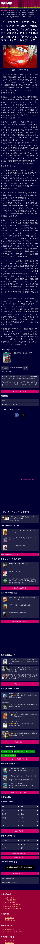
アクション (5, 840)
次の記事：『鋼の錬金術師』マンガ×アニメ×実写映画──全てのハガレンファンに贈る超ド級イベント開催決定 (19, 377)
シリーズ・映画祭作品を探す (19, 759)
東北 (22, 814)
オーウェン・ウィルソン (9, 404)
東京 (3, 806)
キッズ (23, 844)
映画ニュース (15, 10)
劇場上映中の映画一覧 (19, 588)
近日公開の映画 (10, 902)
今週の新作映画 (10, 900)
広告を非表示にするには (29, 479)
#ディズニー (30, 751)
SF (2, 844)
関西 (3, 810)
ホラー (23, 848)
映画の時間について (19, 873)
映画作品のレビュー (12, 906)
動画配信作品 (9, 943)
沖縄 (22, 825)
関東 (22, 806)
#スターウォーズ (6, 751)
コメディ (4, 848)
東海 (22, 810)
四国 (22, 821)
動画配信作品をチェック (19, 621)
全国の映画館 (9, 918)
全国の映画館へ (19, 831)
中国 (3, 821)
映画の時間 (4, 10)
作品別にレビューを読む (13, 908)
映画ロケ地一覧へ (19, 857)
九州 (3, 825)
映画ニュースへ (19, 684)
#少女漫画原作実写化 (8, 755)
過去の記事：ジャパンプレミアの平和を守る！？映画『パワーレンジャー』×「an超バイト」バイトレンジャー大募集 (20, 384)
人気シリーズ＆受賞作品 (13, 904)
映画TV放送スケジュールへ (19, 792)
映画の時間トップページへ (10, 882)
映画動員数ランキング (12, 929)
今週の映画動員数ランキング (10, 554)
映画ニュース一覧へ (19, 391)
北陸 (22, 818)
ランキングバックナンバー (14, 931)
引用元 (15, 371)
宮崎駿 (4, 400)
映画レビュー (19, 742)
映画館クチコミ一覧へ (19, 853)
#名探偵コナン (18, 751)
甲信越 (4, 818)
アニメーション (26, 840)
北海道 (4, 814)
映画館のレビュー (11, 920)
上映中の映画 (9, 898)
